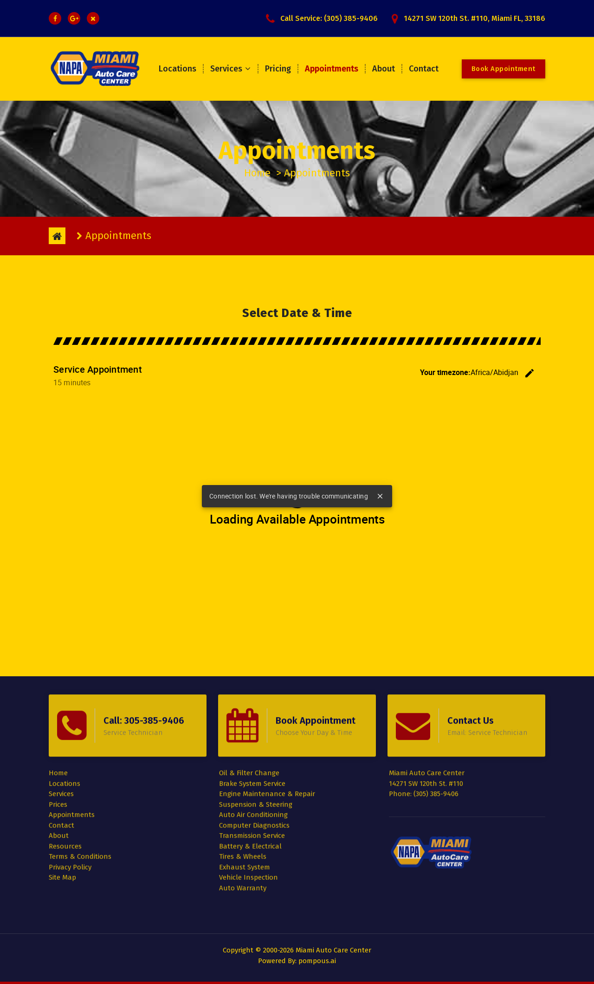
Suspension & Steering (255, 735)
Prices (58, 735)
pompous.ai (317, 961)
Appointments (331, 69)
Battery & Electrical (250, 777)
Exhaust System (244, 798)
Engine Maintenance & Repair (267, 725)
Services (226, 69)
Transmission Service (252, 767)
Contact (424, 69)
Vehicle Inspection (248, 808)
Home (257, 173)
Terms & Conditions (80, 787)
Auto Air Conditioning (253, 746)
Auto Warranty (242, 819)
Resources (65, 777)
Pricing (278, 69)
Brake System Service (252, 714)
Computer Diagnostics (254, 756)
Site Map (62, 808)
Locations (177, 69)
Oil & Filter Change (249, 704)
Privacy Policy (70, 798)
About (383, 69)
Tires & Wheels (242, 787)
